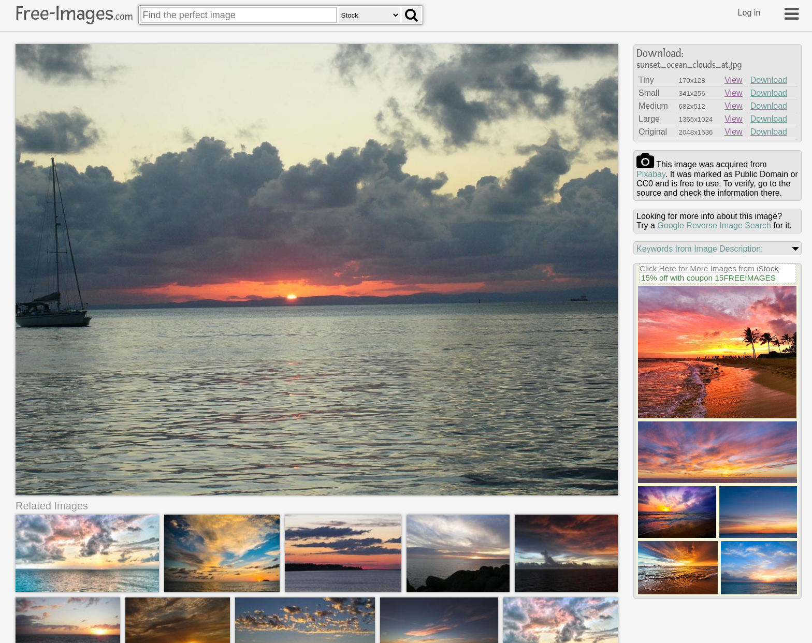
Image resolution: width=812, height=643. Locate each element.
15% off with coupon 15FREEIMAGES (708, 277)
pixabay (650, 174)
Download (768, 80)
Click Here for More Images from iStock (709, 268)
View (733, 80)
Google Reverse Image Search (714, 225)
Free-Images (74, 13)
